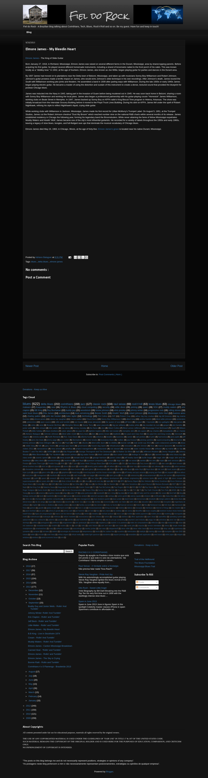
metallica (95, 514)
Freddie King (53, 463)
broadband (144, 466)
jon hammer (80, 511)
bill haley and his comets (146, 493)
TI (140, 490)
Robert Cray (125, 416)
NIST (174, 484)
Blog (29, 32)
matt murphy (78, 475)
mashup (78, 514)
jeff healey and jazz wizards (134, 472)
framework (179, 505)
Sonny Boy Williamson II (111, 419)
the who (152, 460)
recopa (110, 460)
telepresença (87, 531)
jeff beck (128, 422)
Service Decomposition (73, 490)
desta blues (178, 499)
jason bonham (30, 511)
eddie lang (30, 446)
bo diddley (113, 443)
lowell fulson (27, 514)
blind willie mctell (69, 434)
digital (50, 502)
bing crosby (122, 466)
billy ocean (162, 493)
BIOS (115, 481)
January (33, 700)
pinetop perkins (146, 440)
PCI (94, 487)
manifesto (53, 475)
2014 (28, 582)
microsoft (178, 434)
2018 (28, 566)
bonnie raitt (125, 443)
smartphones (27, 528)
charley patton (34, 416)
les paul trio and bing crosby (159, 434)
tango (25, 425)
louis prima (29, 475)
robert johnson (136, 413)
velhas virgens (63, 534)
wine (41, 425)
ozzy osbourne (39, 520)
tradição (142, 531)
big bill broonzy (165, 416)
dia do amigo (40, 502)
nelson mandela (69, 517)
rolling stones (174, 410)
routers (63, 526)
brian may (133, 466)
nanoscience (42, 449)
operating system (176, 517)
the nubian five (108, 531)
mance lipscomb (165, 446)
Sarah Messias (56, 490)
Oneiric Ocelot (84, 487)
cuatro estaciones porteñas (165, 443)
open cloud (151, 517)
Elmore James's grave (108, 129)
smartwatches (41, 528)
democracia (141, 499)
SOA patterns (114, 463)
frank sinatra (172, 469)
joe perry (42, 511)
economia (107, 502)
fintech (138, 505)
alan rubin (165, 463)
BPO (122, 481)
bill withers (111, 466)
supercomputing (163, 440)
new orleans (96, 517)
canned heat (160, 454)
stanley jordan (90, 528)
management (42, 475)
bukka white (134, 425)
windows (26, 537)
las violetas (117, 511)
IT (68, 463)
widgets (180, 534)
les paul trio (80, 431)
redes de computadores (139, 523)
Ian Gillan (76, 484)
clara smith (27, 457)
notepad (115, 517)
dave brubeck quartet (102, 499)
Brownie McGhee (54, 425)
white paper (169, 534)
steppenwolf (113, 528)
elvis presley (120, 410)
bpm (150, 454)
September (34, 602)
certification (158, 496)
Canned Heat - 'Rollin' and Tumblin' (44, 650)
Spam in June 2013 (87, 601)
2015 (28, 578)
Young (25, 493)
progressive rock (155, 410)
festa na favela (111, 505)
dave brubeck (76, 469)
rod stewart (115, 449)
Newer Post (32, 366)
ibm (93, 434)
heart (73, 508)
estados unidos (63, 505)
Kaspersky (41, 407)
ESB (58, 451)
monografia (178, 514)
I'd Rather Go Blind (124, 451)
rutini (83, 526)
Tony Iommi (144, 463)
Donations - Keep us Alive (35, 389)
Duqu (46, 484)
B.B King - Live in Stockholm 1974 (44, 633)
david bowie (129, 499)
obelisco (125, 517)
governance (83, 446)
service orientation (154, 526)
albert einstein (177, 463)
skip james (177, 422)
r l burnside (150, 422)
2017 (28, 570)
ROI (133, 487)
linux (152, 446)
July (31, 676)
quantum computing (95, 460)
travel (159, 531)
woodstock (86, 410)
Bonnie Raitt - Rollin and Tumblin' (43, 662)
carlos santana (179, 466)
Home (104, 366)
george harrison (99, 457)
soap (51, 528)
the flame (94, 428)
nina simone (56, 449)
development (102, 469)
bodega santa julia (30, 496)
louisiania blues (107, 440)
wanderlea (107, 534)
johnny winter (137, 410)
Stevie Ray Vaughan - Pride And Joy (95, 574)
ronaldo (54, 526)
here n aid (82, 508)
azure (73, 466)
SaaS (173, 428)
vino (103, 428)
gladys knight (52, 508)
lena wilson (181, 472)
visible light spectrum (92, 534)
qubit (36, 478)
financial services (126, 505)
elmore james (56, 261)
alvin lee (45, 466)
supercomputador (29, 481)
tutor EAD (179, 531)
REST (75, 443)
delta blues (43, 261)
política (35, 523)
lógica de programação (43, 514)
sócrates (46, 531)
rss (70, 526)
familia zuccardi (85, 505)
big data (121, 493)
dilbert (112, 469)
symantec (26, 531)
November (34, 594)
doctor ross (78, 502)
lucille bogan (147, 457)
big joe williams (118, 425)
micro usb (120, 514)
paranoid (61, 520)
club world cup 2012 (142, 443)
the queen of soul (113, 422)
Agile (108, 481)
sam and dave (106, 526)
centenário (180, 419)
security (106, 407)
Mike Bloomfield (39, 454)
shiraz (167, 526)
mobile (129, 514)
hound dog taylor (98, 446)
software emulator (63, 528)
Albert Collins (113, 428)
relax (163, 523)
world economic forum (49, 537)
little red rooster (112, 431)
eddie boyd (127, 469)
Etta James (48, 413)
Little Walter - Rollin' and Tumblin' (43, 625)
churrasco (39, 499)
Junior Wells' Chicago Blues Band (93, 463)
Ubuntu (85, 443)
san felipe (95, 478)
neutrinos (68, 460)
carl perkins (141, 437)
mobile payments (141, 514)
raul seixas (120, 404)
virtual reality (76, 534)
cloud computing (89, 407)
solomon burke (148, 478)
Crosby (38, 484)
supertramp (178, 528)
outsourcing (135, 475)
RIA (127, 487)
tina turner (178, 440)
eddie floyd (139, 469)
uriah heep (51, 534)
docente (68, 502)
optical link (27, 520)
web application (145, 534)
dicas (183, 443)
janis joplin (174, 437)
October (33, 598)
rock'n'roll (137, 404)
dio (119, 469)
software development (110, 478)
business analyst (81, 496)
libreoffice (139, 511)
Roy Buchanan (54, 410)
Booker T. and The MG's (33, 451)
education (145, 502)
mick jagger (90, 475)
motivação (47, 517)
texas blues (155, 404)
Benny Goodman (160, 481)
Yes (181, 490)
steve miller (125, 528)
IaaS (138, 451)
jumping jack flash (155, 472)
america (42, 493)
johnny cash (68, 511)
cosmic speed (41, 457)
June (31, 680)
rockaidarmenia (42, 526)
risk (75, 478)
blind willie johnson (164, 419)
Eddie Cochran (63, 484)
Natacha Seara (49, 487)
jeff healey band (131, 457)
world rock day (97, 481)
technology (87, 416)
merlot (86, 514)
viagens (26, 437)
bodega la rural (138, 454)
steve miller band (139, 528)
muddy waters (169, 407)
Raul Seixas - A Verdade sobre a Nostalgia (98, 566)
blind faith (173, 493)
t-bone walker (76, 419)
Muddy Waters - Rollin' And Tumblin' (45, 641)
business (120, 437)
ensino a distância (47, 505)
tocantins (120, 531)
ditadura (59, 502)
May (31, 684)
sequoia (141, 526)
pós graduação (81, 523)
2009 (28, 718)
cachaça (111, 496)
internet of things (162, 508)
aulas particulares (87, 493)
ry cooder (84, 478)
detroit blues (27, 502)
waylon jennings (120, 534)
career (129, 437)
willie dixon (120, 407)
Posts (140, 582)
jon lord (90, 511)
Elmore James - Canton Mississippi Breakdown (50, 646)
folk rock (161, 469)
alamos (33, 493)
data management (83, 499)
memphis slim (128, 431)
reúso (180, 523)
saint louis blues (30, 413)
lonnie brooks (91, 440)
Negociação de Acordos (67, 487)
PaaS (67, 443)
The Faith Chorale (151, 490)
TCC (134, 490)
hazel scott (64, 508)
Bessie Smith (101, 413)
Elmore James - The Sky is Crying (44, 658)
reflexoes (154, 523)
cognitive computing (53, 499)
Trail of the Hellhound (144, 559)
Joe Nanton (111, 484)
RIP (113, 416)
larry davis (106, 511)
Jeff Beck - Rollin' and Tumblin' (42, 621)
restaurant (172, 523)
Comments (142, 587)
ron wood (132, 460)
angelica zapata (54, 493)
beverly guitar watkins (96, 466)
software (158, 449)
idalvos (129, 508)
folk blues (168, 505)
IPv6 (62, 463)
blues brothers (52, 431)
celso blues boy (175, 454)
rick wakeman (28, 526)
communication (49, 469)
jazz (83, 404)
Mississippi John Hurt (158, 413)
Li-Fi (120, 484)
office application (137, 517)
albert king (130, 419)
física (25, 508)
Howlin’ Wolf (118, 413)
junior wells (27, 428)
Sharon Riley (90, 490)
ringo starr (121, 460)
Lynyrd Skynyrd (146, 484)
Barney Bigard (132, 481)
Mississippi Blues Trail (144, 566)
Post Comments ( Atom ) (110, 374)
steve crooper (177, 478)
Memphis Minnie (72, 425)
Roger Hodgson (29, 490)
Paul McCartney (105, 487)
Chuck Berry (91, 419)
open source (45, 422)
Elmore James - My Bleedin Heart (43, 629)
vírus (87, 481)
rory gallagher (164, 422)
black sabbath (104, 454)
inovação (139, 508)
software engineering (131, 478)
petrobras (162, 520)
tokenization (131, 531)
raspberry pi (103, 523)
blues (34, 261)
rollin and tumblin (62, 422)
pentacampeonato (149, 475)
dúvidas (97, 502)
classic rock (99, 404)
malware (27, 407)
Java (90, 484)
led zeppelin (169, 472)
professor (55, 523)
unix (80, 481)
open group (113, 475)
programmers (67, 523)
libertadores (77, 440)
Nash (25, 487)
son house (78, 422)
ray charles (154, 431)
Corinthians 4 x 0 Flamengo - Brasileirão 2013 (49, 666)
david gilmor (89, 469)
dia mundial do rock (151, 425)
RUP (140, 487)
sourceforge (77, 528)
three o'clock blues (69, 481)
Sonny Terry (88, 425)
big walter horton (87, 454)
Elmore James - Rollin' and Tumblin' (45, 654)
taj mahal (169, 449)
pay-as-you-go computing (115, 520)
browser (60, 496)
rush (76, 526)
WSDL (174, 490)
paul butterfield (81, 520)
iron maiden (176, 508)
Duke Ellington (45, 443)
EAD (53, 484)
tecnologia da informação (69, 531)
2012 (28, 706)
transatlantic (168, 431)
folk (40, 446)
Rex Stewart (161, 487)
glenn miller (46, 472)
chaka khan (169, 496)
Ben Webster (146, 481)
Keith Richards (54, 437)
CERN (49, 451)
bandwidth (100, 493)
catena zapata (135, 496)
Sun (128, 490)
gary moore (50, 446)
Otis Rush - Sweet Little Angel (92, 588)
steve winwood (154, 528)
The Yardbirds (55, 454)
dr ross (88, 502)
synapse (36, 531)
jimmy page (52, 440)
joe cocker (64, 440)
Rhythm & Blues (68, 407)
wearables (132, 534)
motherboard (35, 517)
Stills (113, 490)
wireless (35, 537)
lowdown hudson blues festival (171, 511)
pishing (134, 407)
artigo (65, 493)
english (35, 505)
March (32, 692)
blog (181, 493)
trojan (161, 460)
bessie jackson (70, 454)
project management (84, 449)
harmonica (162, 437)
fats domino (98, 505)
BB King (38, 410)
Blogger (109, 771)
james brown (104, 434)
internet (119, 472)
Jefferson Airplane (150, 451)
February (33, 696)
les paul (138, 422)
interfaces (149, 508)
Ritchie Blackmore (176, 487)
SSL (123, 463)
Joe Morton (99, 484)
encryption (167, 502)
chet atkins (181, 496)
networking (102, 475)
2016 (28, 574)
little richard (41, 428)
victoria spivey (39, 437)
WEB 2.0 (155, 463)
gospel (166, 425)
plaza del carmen (165, 475)
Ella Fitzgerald (69, 451)
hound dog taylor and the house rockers (98, 472)
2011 (28, 710)
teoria (98, 531)
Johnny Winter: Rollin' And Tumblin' (44, 613)
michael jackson (108, 514)
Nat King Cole (35, 487)
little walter (53, 428)
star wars (102, 528)
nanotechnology (54, 460)
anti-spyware (56, 466)
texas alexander (94, 422)
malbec (120, 440)
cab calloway (156, 466)
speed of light (162, 478)
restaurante (102, 449)
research (53, 478)
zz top (179, 449)
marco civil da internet (63, 514)
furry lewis (84, 434)
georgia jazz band (66, 446)
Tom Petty (165, 490)
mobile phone (156, 514)
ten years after (44, 481)
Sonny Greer (103, 490)
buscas (69, 496)
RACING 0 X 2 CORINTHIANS (92, 552)
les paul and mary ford (133, 434)
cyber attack (67, 431)
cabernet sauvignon (97, 496)
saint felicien (93, 526)
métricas (57, 517)
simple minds (178, 526)
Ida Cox (58, 443)
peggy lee (152, 520)
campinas (167, 466)
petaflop (68, 449)
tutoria (25, 534)
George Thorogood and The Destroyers (95, 451)
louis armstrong (82, 413)
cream (53, 457)
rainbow (93, 523)
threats (55, 481)
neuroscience (84, 517)
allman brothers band (31, 466)
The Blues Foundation (144, 563)
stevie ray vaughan (58, 419)
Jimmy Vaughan (169, 451)
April (31, 688)
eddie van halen (120, 502)
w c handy (180, 431)
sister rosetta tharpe (142, 449)
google (55, 472)
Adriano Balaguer (33, 434)
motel (25, 517)
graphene (65, 472)
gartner (32, 508)
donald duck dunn (81, 457)
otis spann (142, 431)
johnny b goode (54, 511)
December (34, 590)
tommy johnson (29, 443)
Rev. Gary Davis (71, 437)
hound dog (76, 472)
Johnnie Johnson (51, 434)
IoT (84, 484)
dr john (152, 437)
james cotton (115, 457)
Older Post (176, 366)
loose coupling (151, 511)
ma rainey (65, 428)
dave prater (117, 499)
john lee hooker (53, 416)
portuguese (45, 523)
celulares (147, 496)
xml (62, 537)
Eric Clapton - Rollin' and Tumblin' (43, 617)
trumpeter (168, 531)
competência (69, 499)
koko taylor (71, 416)
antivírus (99, 437)
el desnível (156, 502)
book (41, 496)
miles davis (39, 460)
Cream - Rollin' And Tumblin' (41, 637)
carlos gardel (122, 496)
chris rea (28, 499)
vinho (33, 425)
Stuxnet (121, 490)
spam (145, 407)
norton (106, 517)
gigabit (36, 472)
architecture (64, 413)
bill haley (130, 493)
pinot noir (173, 520)
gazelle (41, 508)
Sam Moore (132, 463)
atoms (66, 466)
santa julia (131, 526)
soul (53, 407)
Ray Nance (149, 487)
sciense (127, 449)
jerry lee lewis (38, 440)
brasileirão (50, 496)
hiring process (110, 508)
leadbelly (117, 434)
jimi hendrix (177, 425)
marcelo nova (65, 475)
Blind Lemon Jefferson (132, 428)
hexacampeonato (95, 508)
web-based (158, 534)
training (151, 531)
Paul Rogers (118, 487)
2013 (28, 587)
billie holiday (37, 431)
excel (74, 505)
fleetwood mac (155, 505)
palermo (52, 520)
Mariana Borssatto (162, 484)
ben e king (111, 493)
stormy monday (79, 428)
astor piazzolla (103, 425)
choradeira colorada (32, 469)
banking (81, 466)
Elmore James (32, 58)
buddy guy (71, 410)
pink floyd (79, 460)
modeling (167, 514)
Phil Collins (102, 416)
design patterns (165, 499)
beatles (110, 437)
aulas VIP (73, 493)
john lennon (142, 446)
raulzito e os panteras (119, 523)
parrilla (70, 520)
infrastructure (115, 446)
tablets (54, 531)
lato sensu (128, 511)
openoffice (162, 517)
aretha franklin (146, 419)
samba (143, 460)
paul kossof (132, 440)
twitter (32, 534)
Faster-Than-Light (38, 463)
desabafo (152, 499)
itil (184, 508)
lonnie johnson (102, 410)
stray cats (167, 528)
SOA (155, 407)
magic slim (160, 457)
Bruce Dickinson (176, 481)
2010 (28, 714)
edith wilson (133, 502)
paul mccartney (96, 520)
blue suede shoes (120, 454)
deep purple (65, 457)
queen (43, 478)
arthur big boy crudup (144, 416)
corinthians (67, 404)
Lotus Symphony (131, 484)
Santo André (42, 490)
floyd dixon (150, 469)
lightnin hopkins (95, 431)
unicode (41, 534)
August (32, 671)
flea (145, 505)
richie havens (65, 478)
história (121, 508)
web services (173, 460)
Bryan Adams (28, 484)
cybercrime (31, 422)
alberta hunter (87, 437)
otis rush (124, 475)
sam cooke (119, 526)
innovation (128, 446)
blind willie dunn (98, 443)
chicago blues (174, 404)
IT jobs (74, 463)
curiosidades (63, 469)
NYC (181, 484)
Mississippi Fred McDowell (156, 428)
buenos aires (179, 413)
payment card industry (136, 520)
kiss (97, 511)
